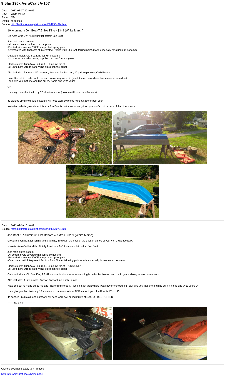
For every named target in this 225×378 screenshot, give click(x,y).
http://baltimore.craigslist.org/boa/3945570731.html (39, 229)
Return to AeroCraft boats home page (22, 374)
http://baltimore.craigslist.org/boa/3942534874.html (39, 24)
